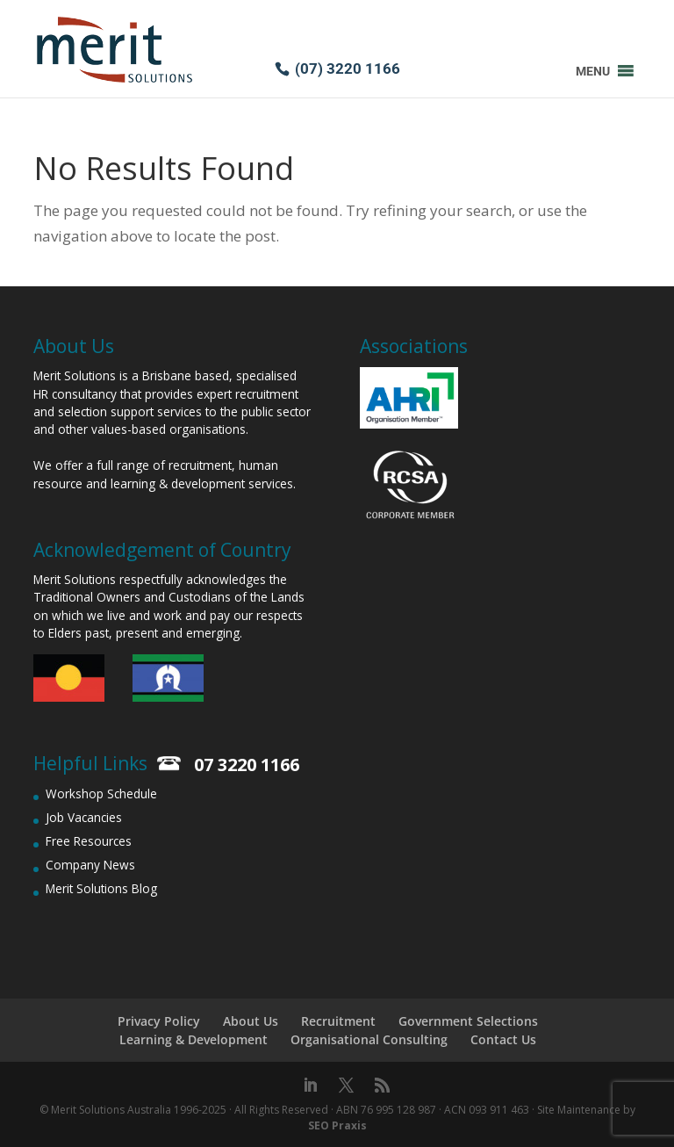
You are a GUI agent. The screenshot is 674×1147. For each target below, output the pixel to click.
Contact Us (503, 1039)
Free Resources (89, 841)
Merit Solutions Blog (101, 888)
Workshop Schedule (101, 793)
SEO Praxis (337, 1125)
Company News (90, 864)
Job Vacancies (84, 817)
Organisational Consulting (369, 1039)
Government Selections (468, 1021)
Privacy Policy (159, 1021)
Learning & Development (193, 1039)
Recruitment (338, 1021)
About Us (250, 1021)
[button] (593, 71)
